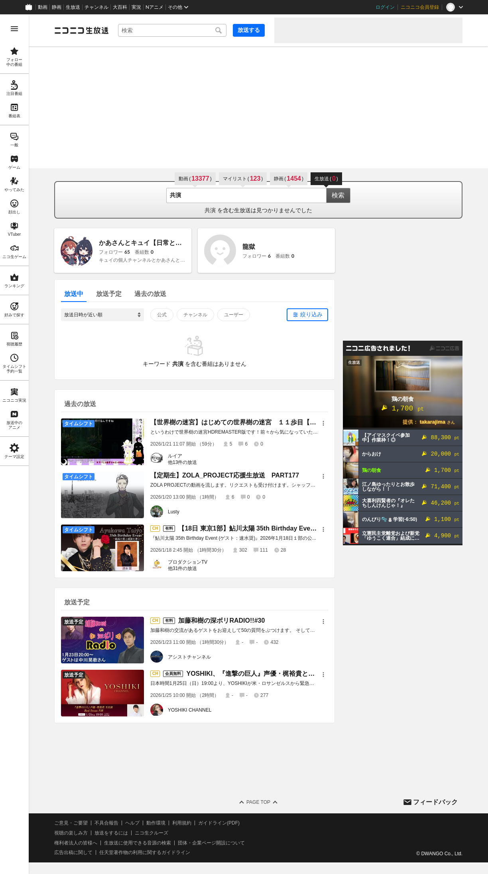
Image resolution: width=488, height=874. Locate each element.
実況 (136, 7)
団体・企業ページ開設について (211, 842)
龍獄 (248, 246)
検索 (338, 195)
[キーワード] (172, 30)
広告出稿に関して (73, 852)
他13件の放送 (182, 462)
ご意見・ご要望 (71, 823)
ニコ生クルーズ (151, 833)
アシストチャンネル (189, 657)
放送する (249, 30)
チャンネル (96, 7)
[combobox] (172, 30)
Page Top (258, 802)
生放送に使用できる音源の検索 (137, 842)
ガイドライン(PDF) (219, 823)
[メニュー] (323, 423)
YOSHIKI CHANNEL (189, 710)
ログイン (385, 7)
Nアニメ (154, 7)
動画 (42, 7)
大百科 (120, 7)
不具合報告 (106, 823)
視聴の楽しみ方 (71, 833)
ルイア (175, 456)
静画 (56, 7)
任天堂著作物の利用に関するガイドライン (144, 852)
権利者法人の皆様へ (75, 843)
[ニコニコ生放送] (81, 30)
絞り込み (311, 314)
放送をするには (111, 833)
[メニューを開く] (14, 29)
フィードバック (435, 802)
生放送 (73, 7)
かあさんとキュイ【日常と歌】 (143, 242)
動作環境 (155, 823)
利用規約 (181, 823)
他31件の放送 (182, 568)
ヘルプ (132, 823)
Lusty (173, 512)
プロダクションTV (187, 562)
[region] (14, 444)
